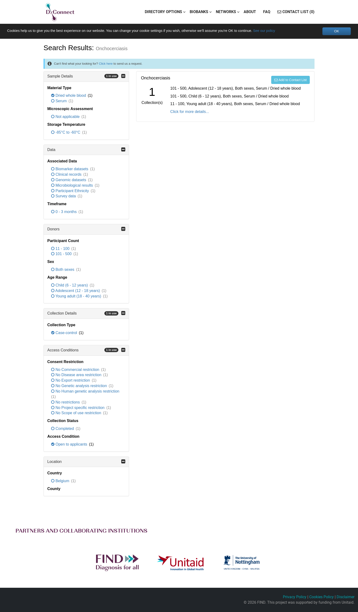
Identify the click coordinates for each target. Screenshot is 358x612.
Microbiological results (72, 186)
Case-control (64, 333)
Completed (63, 429)
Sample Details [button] (86, 76)
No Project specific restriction (78, 408)
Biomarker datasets (70, 169)
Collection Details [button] (86, 313)
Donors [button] (86, 229)
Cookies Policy (321, 597)
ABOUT (250, 12)
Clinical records (66, 175)
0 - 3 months (64, 212)
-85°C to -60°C (66, 133)
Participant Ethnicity (70, 191)
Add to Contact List (290, 80)
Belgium (60, 481)
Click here (106, 64)
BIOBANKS (199, 12)
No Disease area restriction (76, 375)
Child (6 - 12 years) (70, 285)
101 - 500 (62, 254)
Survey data (64, 196)
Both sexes (63, 270)
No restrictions (66, 402)
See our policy (289, 31)
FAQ (266, 12)
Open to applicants (69, 444)
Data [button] (86, 149)
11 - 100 (61, 249)
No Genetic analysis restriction (79, 386)
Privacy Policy (294, 597)
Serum (59, 101)
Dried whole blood (69, 96)
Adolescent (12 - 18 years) (76, 291)
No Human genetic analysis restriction (85, 391)
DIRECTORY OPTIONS (163, 12)
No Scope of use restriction (76, 413)
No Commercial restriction (75, 370)
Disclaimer (345, 597)
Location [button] (86, 461)
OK (336, 31)
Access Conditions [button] (86, 350)
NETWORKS (226, 12)
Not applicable (66, 117)
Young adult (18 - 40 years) (76, 296)
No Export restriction (71, 381)
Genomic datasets (69, 180)
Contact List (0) (295, 12)
